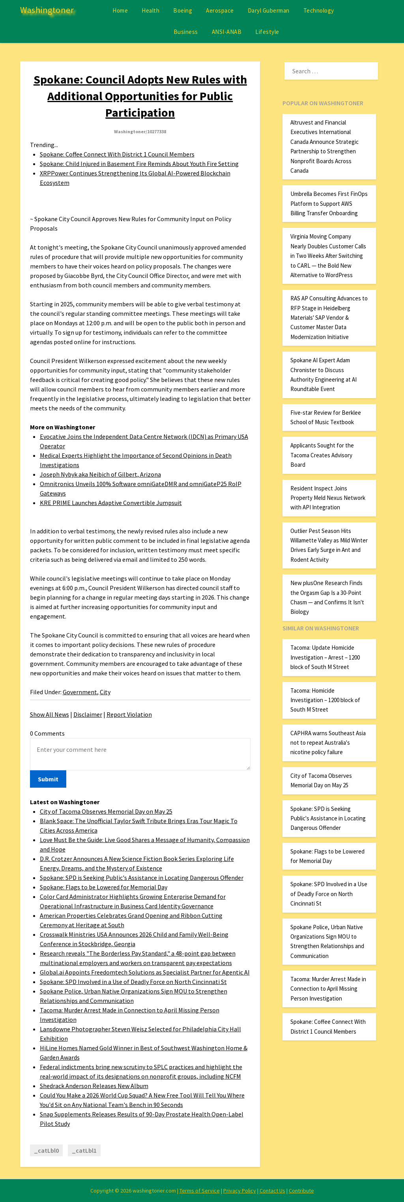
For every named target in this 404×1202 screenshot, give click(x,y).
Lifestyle (267, 31)
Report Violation (129, 714)
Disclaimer (87, 714)
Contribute (301, 1190)
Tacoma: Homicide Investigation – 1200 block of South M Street (325, 700)
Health (150, 10)
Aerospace (220, 10)
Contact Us (272, 1190)
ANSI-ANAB (227, 31)
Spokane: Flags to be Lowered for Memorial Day (103, 887)
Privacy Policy (239, 1190)
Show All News (49, 714)
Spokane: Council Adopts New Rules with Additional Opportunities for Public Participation (140, 96)
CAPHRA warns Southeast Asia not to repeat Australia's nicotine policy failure (328, 742)
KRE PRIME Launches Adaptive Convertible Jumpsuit (111, 503)
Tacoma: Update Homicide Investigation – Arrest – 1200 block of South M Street (325, 657)
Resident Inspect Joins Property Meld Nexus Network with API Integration (327, 498)
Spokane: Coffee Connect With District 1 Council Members (117, 154)
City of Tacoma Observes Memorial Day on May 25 (106, 811)
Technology (318, 10)
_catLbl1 (84, 1150)
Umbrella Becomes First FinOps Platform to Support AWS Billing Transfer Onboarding (329, 203)
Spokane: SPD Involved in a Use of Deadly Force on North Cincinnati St (133, 982)
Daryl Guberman (269, 10)
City (105, 692)
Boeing (182, 10)
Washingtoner (47, 9)
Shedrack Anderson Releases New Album (94, 1086)
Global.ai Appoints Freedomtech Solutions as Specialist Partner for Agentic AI (145, 972)
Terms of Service (200, 1190)
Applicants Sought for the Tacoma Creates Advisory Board (322, 455)
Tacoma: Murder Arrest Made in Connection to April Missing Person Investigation (328, 988)
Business (186, 31)
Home (120, 10)
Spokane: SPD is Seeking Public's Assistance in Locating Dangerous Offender (141, 877)
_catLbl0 (46, 1150)
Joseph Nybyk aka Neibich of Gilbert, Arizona (100, 474)
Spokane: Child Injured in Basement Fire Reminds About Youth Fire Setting (139, 164)
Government (80, 692)
